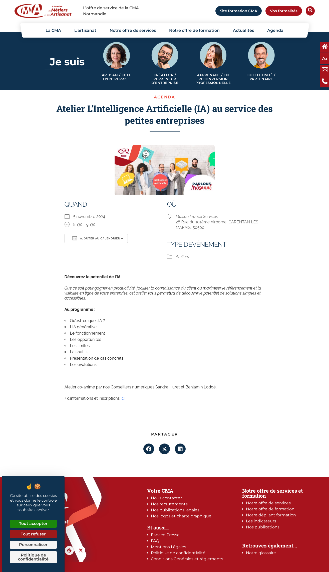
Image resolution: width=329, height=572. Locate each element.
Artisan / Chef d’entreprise (116, 77)
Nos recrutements (169, 504)
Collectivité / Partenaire (261, 77)
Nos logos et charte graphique (181, 516)
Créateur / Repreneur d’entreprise (164, 79)
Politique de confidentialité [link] (33, 557)
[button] (148, 449)
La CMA (53, 30)
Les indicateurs (261, 521)
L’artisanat (85, 30)
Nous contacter (166, 498)
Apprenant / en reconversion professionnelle (213, 79)
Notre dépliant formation (271, 515)
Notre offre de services (133, 30)
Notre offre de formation (194, 30)
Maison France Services (197, 216)
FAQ (155, 540)
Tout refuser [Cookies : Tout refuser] (33, 534)
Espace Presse (165, 534)
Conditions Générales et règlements (187, 558)
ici (123, 398)
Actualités (243, 30)
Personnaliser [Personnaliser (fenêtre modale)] (33, 544)
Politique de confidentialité (178, 552)
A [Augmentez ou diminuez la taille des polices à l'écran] (324, 58)
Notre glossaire (261, 552)
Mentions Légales (168, 546)
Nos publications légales (175, 510)
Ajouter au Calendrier (96, 238)
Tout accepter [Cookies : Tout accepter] (33, 523)
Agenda (275, 30)
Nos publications (262, 527)
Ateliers (182, 256)
